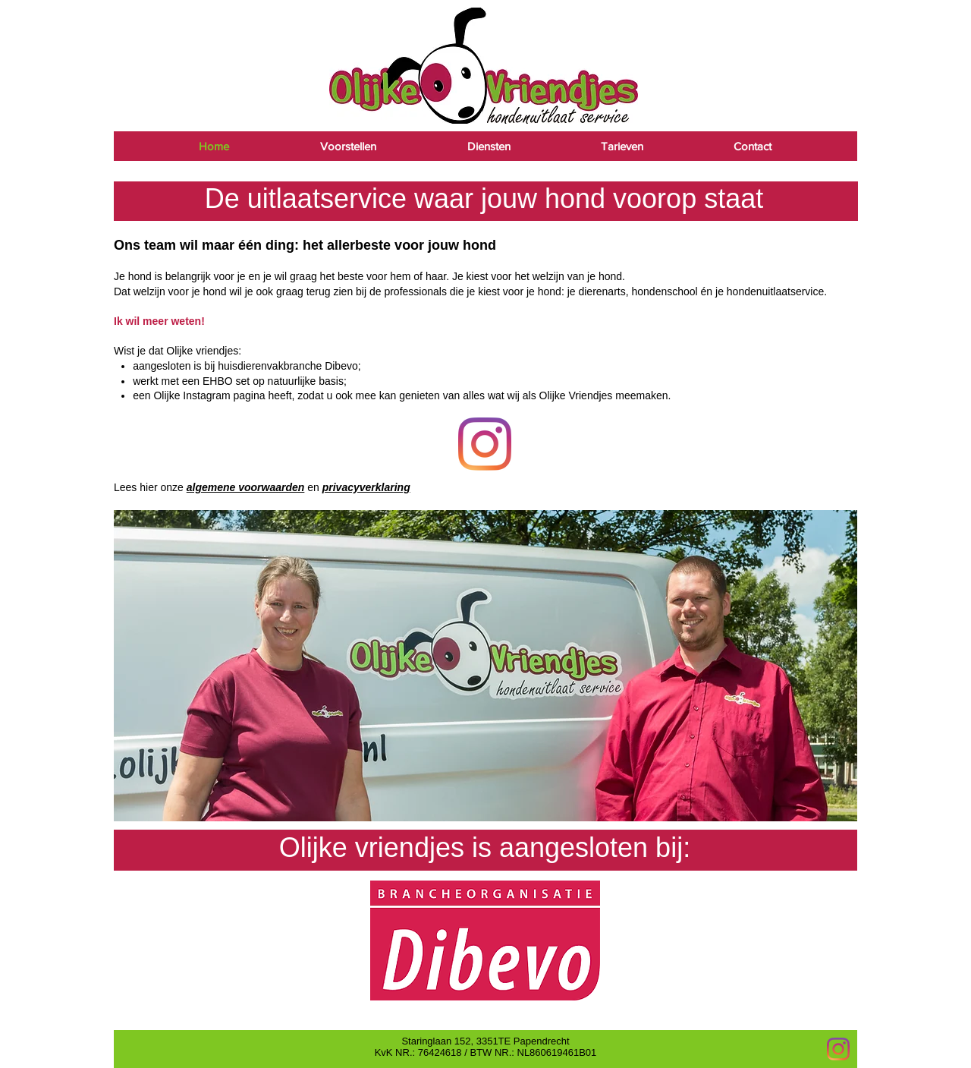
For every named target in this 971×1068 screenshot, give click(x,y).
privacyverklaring (366, 487)
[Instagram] (838, 1049)
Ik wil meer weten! (159, 321)
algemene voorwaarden (246, 487)
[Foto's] (484, 444)
